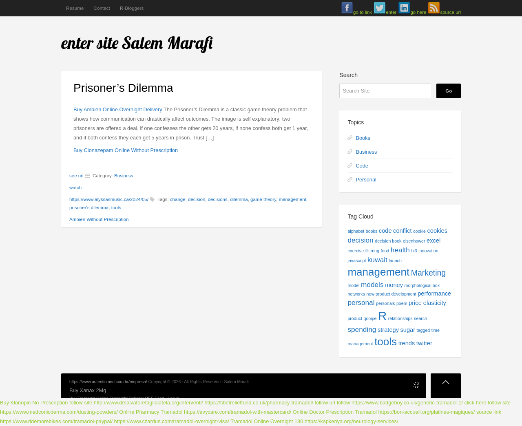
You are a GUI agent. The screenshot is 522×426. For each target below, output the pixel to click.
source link (488, 412)
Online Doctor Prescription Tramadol (335, 412)
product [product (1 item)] (354, 318)
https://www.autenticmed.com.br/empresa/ (108, 382)
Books (363, 138)
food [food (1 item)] (385, 250)
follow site (80, 403)
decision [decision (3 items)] (360, 240)
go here (418, 12)
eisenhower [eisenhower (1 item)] (414, 240)
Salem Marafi (167, 42)
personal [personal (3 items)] (360, 302)
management (292, 199)
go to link (362, 12)
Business (123, 175)
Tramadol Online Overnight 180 (266, 421)
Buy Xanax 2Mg (87, 390)
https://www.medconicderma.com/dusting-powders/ (59, 412)
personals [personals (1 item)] (385, 303)
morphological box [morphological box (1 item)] (422, 285)
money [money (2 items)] (394, 285)
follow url (325, 403)
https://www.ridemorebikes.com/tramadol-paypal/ (56, 421)
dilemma (239, 199)
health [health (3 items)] (400, 250)
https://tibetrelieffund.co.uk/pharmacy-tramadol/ (259, 403)
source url (450, 12)
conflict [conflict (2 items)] (402, 230)
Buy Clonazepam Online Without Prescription (125, 150)
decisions (218, 199)
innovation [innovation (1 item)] (428, 250)
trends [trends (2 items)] (406, 343)
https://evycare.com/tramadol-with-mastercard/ (237, 412)
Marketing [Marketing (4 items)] (428, 272)
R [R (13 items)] (382, 315)
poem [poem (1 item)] (401, 303)
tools (116, 207)
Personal (366, 180)
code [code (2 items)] (385, 230)
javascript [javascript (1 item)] (356, 260)
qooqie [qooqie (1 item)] (369, 318)
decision (196, 199)
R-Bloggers (132, 8)
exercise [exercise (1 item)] (355, 250)
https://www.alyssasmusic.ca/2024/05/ (108, 199)
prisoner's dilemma (88, 207)
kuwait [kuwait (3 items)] (377, 260)
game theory (263, 199)
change (178, 199)
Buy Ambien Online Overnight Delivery (117, 109)
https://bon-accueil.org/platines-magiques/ (426, 412)
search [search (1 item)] (420, 318)
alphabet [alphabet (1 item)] (355, 231)
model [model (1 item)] (353, 285)
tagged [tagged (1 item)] (423, 330)
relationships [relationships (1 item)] (400, 318)
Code (362, 166)
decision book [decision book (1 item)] (388, 240)
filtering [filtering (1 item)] (372, 250)
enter (391, 12)
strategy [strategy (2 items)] (388, 330)
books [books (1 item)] (371, 231)
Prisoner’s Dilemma (123, 88)
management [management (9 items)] (378, 272)
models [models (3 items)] (372, 284)
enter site (90, 42)
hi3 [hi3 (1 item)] (414, 250)
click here (475, 403)
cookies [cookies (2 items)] (437, 230)
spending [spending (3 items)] (361, 329)
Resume (75, 8)
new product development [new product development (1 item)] (391, 293)
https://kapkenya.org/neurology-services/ (351, 421)
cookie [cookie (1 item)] (419, 231)
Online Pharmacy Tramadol (150, 412)
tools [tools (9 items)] (385, 342)
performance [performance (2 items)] (434, 293)
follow (343, 403)
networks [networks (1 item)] (356, 293)
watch (75, 187)
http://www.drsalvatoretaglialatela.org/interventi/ (148, 403)
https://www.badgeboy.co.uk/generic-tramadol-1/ (407, 403)
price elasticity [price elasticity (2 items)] (427, 303)
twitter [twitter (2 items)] (424, 343)
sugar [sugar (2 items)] (408, 330)
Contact (101, 8)
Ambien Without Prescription (98, 219)
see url (76, 175)
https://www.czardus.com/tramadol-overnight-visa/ (171, 421)
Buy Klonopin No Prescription (34, 403)
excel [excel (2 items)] (433, 240)
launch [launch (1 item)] (395, 260)
